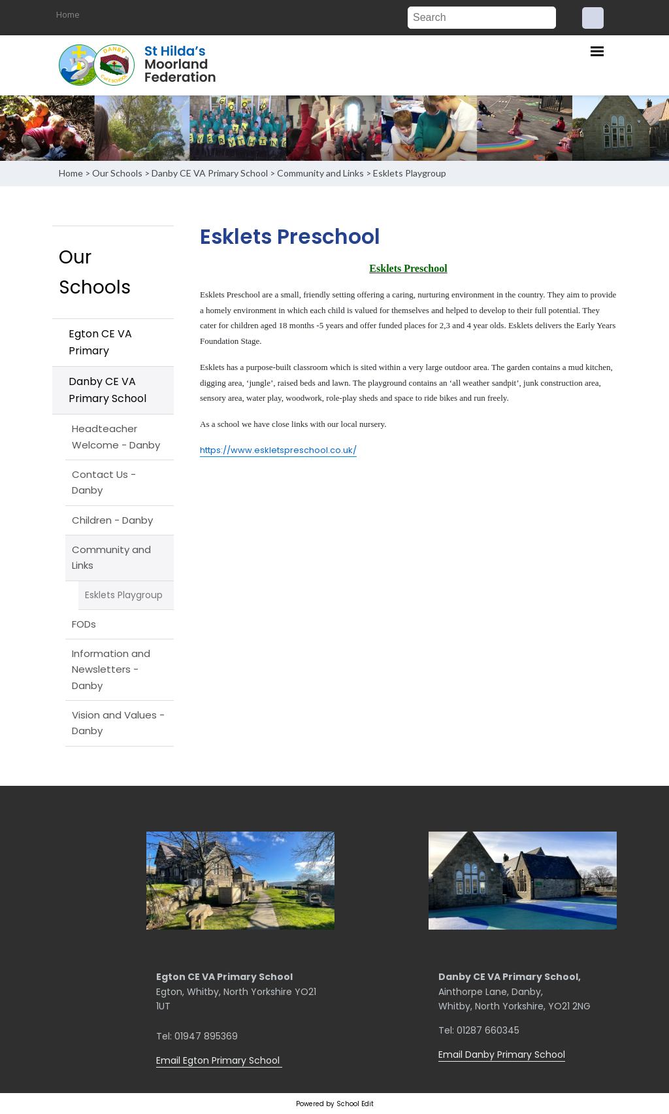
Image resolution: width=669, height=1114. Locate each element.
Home (68, 14)
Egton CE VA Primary (100, 342)
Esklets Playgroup (409, 172)
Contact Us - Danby (104, 482)
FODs (84, 624)
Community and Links (320, 172)
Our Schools (117, 172)
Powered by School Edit (335, 1104)
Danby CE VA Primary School (210, 172)
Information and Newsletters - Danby (111, 669)
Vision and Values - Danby (118, 722)
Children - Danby (112, 520)
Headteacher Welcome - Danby (116, 436)
